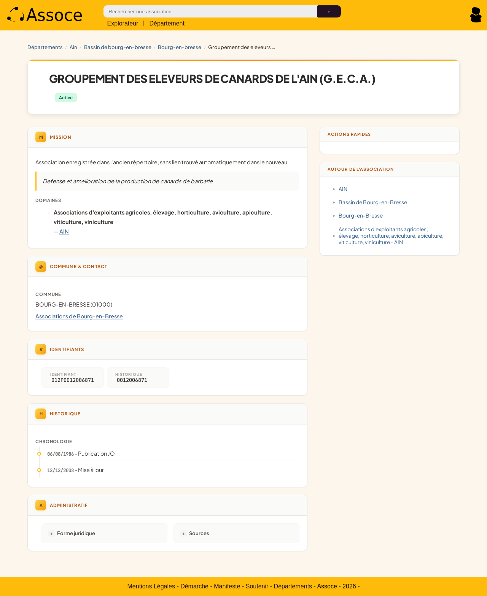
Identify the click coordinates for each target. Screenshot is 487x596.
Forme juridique (76, 533)
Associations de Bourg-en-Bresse (79, 316)
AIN (73, 47)
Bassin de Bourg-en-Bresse (117, 47)
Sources (199, 533)
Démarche (194, 586)
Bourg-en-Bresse (179, 47)
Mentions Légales (151, 586)
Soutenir (257, 586)
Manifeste (227, 586)
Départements (45, 47)
